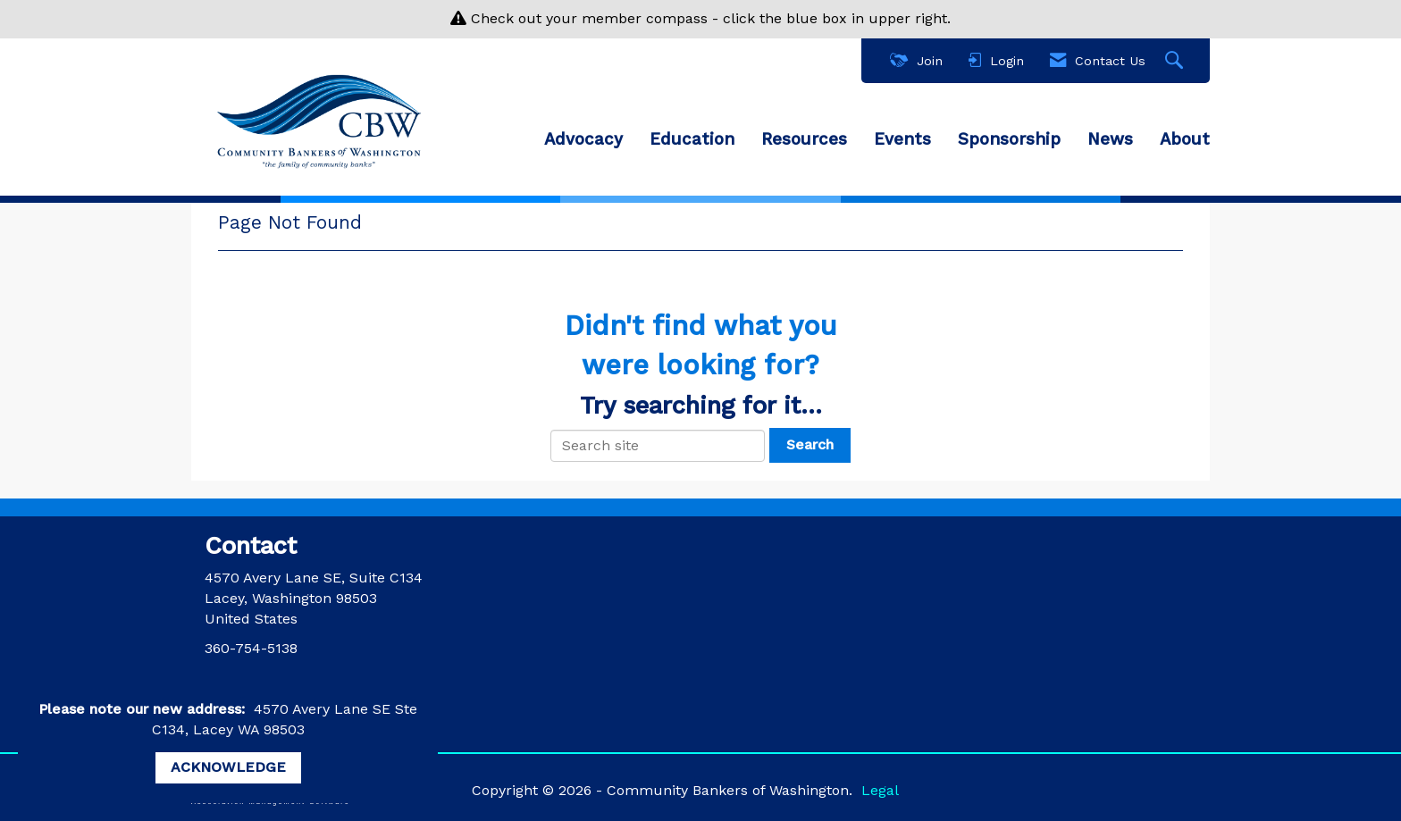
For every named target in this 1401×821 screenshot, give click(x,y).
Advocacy (583, 139)
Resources (804, 139)
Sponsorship (1009, 139)
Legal (880, 790)
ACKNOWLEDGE (228, 766)
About (1185, 139)
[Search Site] (1176, 61)
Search (810, 444)
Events (902, 139)
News (1110, 139)
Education (692, 139)
